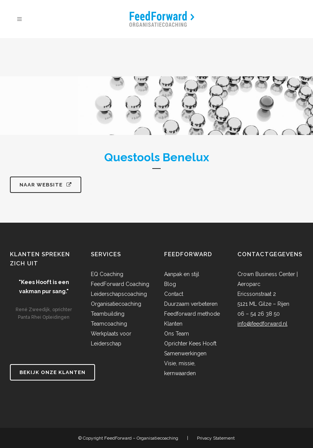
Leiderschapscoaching (119, 294)
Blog (170, 284)
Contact (173, 294)
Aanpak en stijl (181, 274)
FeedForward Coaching (120, 284)
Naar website (45, 185)
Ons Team (176, 334)
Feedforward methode (192, 314)
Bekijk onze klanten (52, 372)
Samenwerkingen (185, 353)
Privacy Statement (216, 438)
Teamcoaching (109, 324)
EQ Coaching (107, 274)
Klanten (173, 324)
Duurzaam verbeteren (191, 304)
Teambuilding (107, 314)
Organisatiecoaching (116, 304)
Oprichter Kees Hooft (190, 343)
